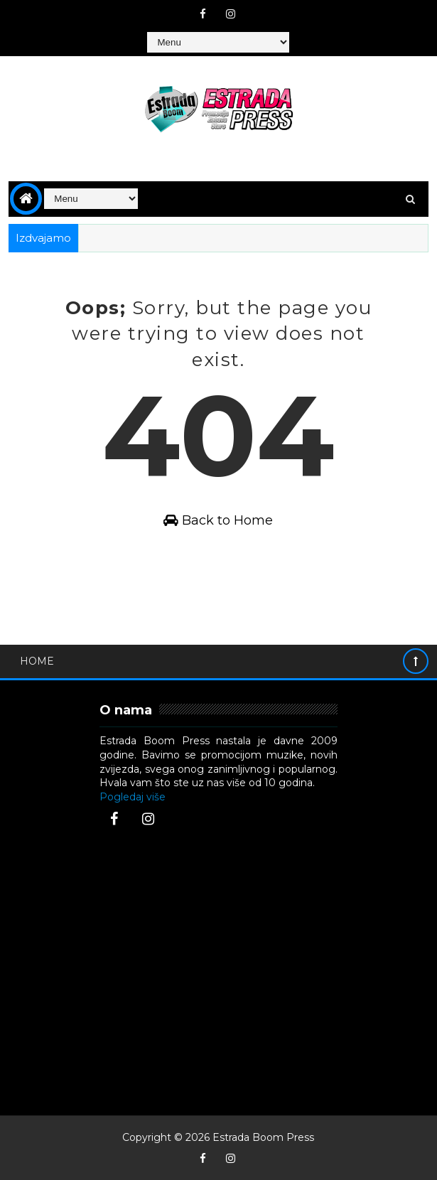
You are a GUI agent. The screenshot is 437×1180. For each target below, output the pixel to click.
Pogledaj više (132, 796)
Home (37, 661)
